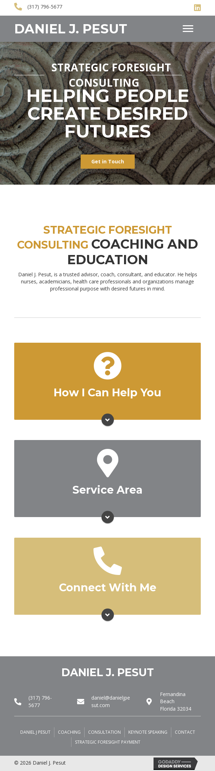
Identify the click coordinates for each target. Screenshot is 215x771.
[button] (108, 161)
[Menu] (188, 29)
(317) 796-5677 (44, 6)
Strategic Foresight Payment (107, 742)
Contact (185, 732)
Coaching (69, 732)
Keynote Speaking (147, 732)
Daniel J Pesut (35, 732)
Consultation (104, 732)
